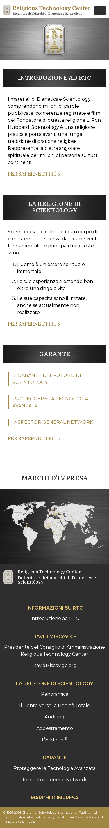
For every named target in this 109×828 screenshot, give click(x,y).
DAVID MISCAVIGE (54, 636)
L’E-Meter (54, 739)
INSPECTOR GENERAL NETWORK (52, 422)
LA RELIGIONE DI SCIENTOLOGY (54, 207)
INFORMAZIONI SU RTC (54, 608)
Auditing (54, 717)
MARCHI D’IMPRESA (55, 478)
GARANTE (54, 354)
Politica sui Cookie (71, 817)
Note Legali (26, 822)
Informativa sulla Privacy (36, 817)
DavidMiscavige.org (55, 665)
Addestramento (54, 728)
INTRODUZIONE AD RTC (54, 77)
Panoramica (54, 694)
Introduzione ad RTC (54, 618)
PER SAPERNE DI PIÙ (34, 174)
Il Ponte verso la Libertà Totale (54, 705)
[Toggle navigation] (100, 10)
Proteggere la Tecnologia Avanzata (54, 768)
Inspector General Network (55, 779)
